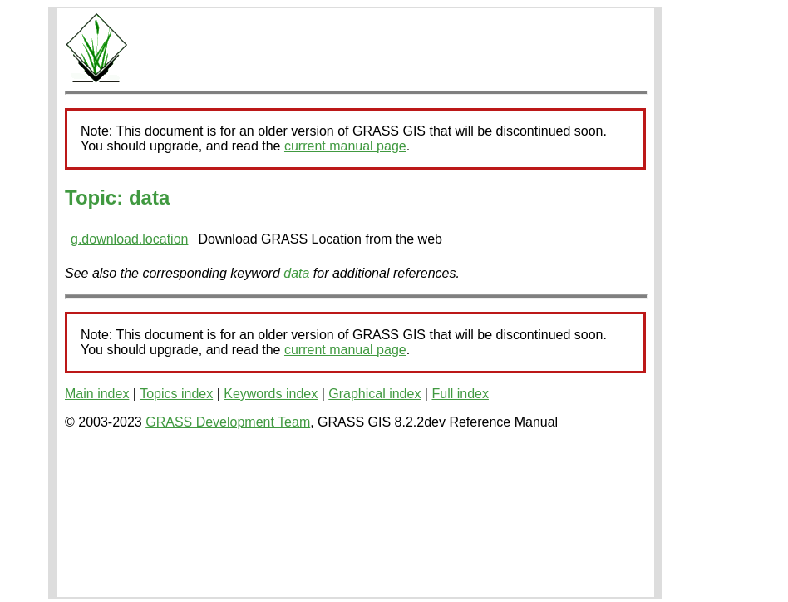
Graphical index (374, 394)
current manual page (345, 146)
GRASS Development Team (227, 422)
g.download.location (129, 239)
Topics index (176, 394)
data (296, 273)
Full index (459, 394)
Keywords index (271, 394)
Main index (97, 394)
